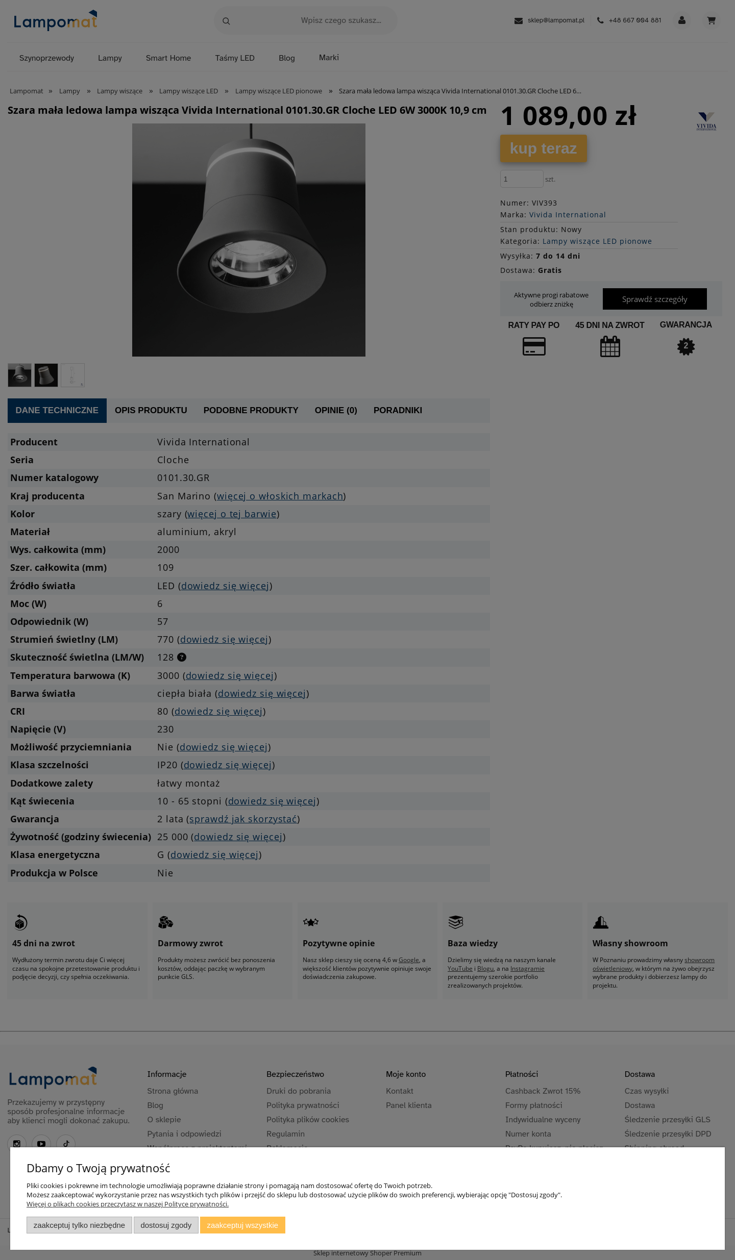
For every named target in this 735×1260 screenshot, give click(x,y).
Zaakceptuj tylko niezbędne (79, 1225)
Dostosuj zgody (165, 1225)
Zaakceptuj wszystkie (242, 1225)
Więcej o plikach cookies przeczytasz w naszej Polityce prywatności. (128, 1203)
